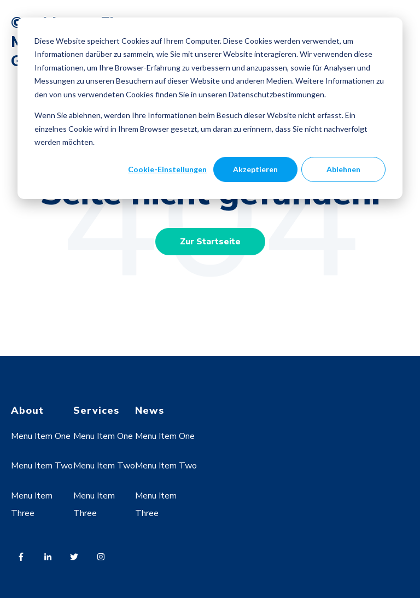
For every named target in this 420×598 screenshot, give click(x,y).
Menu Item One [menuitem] (41, 436)
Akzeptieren (255, 169)
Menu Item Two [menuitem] (42, 466)
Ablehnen (343, 169)
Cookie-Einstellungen (167, 169)
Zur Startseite (210, 242)
